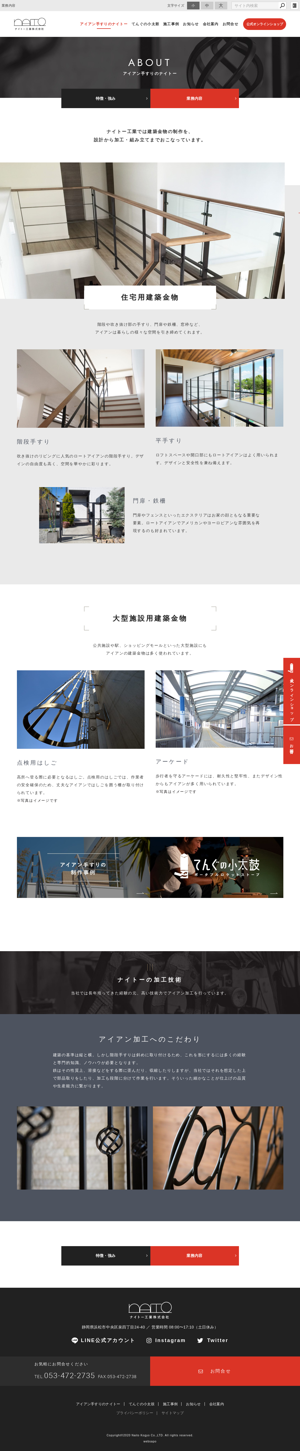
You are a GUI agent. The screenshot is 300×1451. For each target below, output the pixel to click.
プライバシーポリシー (134, 1413)
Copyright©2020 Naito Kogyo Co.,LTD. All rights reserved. (150, 1435)
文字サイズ (176, 5)
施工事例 (170, 1404)
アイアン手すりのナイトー (98, 1404)
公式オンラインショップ (264, 24)
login (294, 5)
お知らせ (193, 1404)
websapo (150, 1441)
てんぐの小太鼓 (142, 1404)
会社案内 (216, 1404)
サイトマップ (173, 1413)
